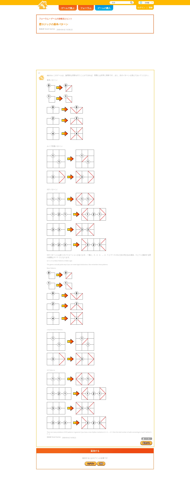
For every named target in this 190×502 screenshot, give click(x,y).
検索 (131, 2)
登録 (151, 7)
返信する (146, 443)
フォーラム (85, 8)
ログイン (141, 7)
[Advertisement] (95, 52)
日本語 (147, 3)
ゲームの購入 (104, 8)
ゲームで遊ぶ (67, 8)
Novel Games (42, 5)
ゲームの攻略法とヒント (61, 18)
